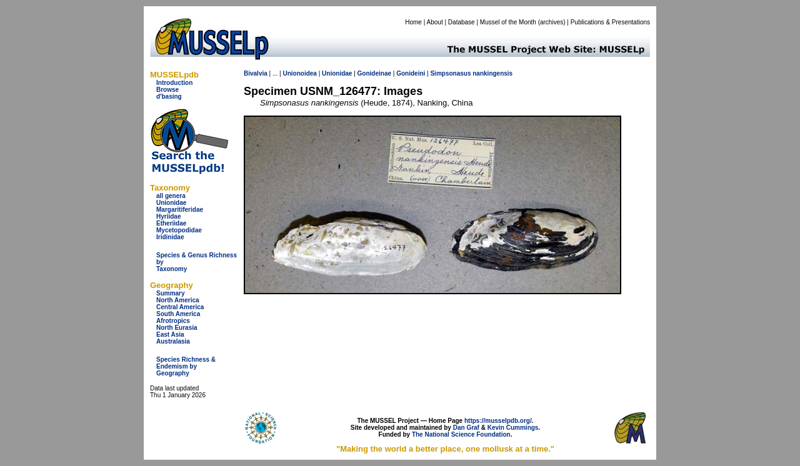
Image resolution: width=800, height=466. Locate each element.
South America (178, 313)
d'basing (169, 96)
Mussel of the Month (508, 22)
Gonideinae (374, 73)
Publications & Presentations (610, 22)
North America (177, 300)
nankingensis (492, 73)
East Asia (170, 334)
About (435, 22)
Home (413, 22)
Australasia (173, 341)
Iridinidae (170, 237)
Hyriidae (168, 216)
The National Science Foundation (461, 434)
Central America (180, 307)
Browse (167, 89)
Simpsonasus (450, 73)
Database (461, 22)
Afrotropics (173, 320)
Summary (170, 293)
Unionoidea (299, 73)
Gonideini (410, 73)
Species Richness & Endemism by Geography (186, 366)
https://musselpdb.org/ (498, 420)
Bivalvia (256, 73)
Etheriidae (171, 223)
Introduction (174, 82)
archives (551, 22)
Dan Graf (466, 427)
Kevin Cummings (513, 427)
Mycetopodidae (179, 230)
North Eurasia (177, 327)
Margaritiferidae (179, 209)
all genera (171, 195)
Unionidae (171, 202)
